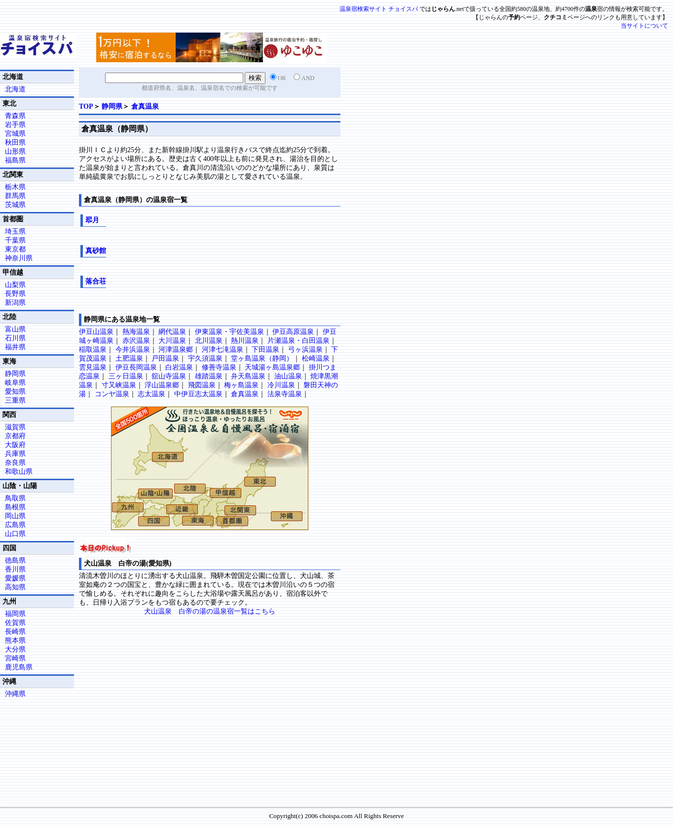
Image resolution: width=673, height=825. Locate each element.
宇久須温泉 (205, 358)
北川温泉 (209, 340)
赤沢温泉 (136, 340)
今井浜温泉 (132, 349)
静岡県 (112, 106)
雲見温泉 (93, 367)
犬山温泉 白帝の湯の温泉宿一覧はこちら (209, 611)
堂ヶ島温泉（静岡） (262, 358)
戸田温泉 (165, 358)
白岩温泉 (179, 367)
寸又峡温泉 (119, 385)
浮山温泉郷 (162, 385)
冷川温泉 (281, 385)
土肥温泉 (129, 358)
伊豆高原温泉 (293, 331)
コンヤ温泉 (112, 394)
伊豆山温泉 (96, 331)
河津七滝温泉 (222, 349)
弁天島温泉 (248, 376)
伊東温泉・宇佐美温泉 (229, 331)
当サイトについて (644, 25)
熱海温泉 (136, 331)
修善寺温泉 (219, 367)
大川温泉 (172, 340)
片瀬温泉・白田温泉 (298, 340)
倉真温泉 (145, 106)
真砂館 (95, 250)
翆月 (92, 220)
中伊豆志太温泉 (198, 394)
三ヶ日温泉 (126, 376)
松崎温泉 (316, 358)
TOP (86, 106)
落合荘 (95, 281)
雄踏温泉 (209, 376)
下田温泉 (265, 349)
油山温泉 (288, 376)
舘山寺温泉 (168, 376)
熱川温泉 (245, 340)
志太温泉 (151, 394)
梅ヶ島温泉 (241, 385)
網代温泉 (172, 331)
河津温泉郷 (175, 349)
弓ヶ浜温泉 (305, 349)
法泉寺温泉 (284, 394)
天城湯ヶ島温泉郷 (272, 367)
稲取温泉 (93, 349)
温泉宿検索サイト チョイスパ (378, 8)
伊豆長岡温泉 (136, 367)
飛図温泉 (202, 385)
